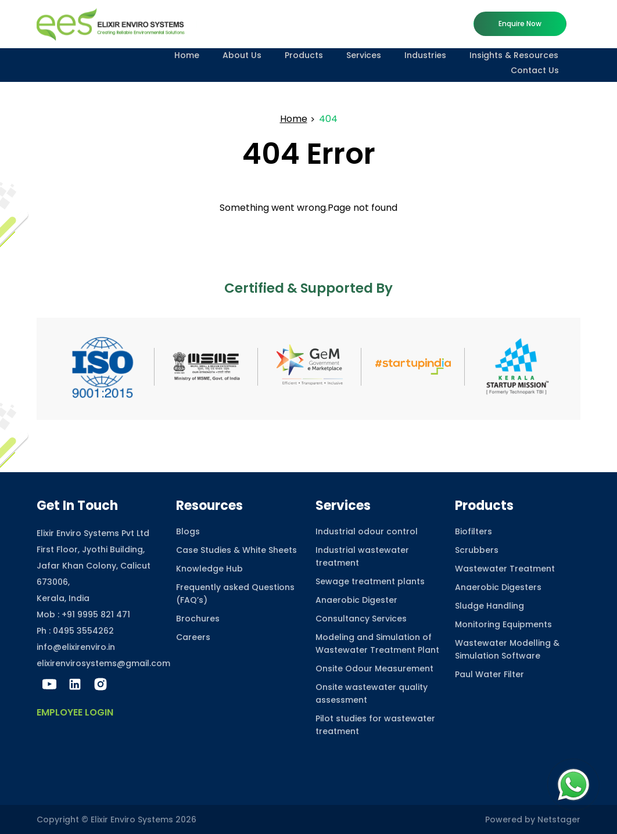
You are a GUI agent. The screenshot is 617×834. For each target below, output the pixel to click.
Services (363, 55)
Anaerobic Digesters (498, 587)
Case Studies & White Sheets (236, 550)
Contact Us (535, 70)
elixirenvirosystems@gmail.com (103, 663)
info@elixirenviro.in (76, 647)
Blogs (188, 531)
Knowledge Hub (209, 568)
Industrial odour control (366, 531)
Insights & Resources (513, 55)
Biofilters (473, 531)
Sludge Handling (489, 606)
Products (304, 55)
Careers (193, 637)
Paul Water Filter (489, 674)
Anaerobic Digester (356, 600)
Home (186, 55)
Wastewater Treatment (505, 568)
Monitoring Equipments (503, 624)
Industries (425, 55)
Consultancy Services (361, 618)
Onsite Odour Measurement (374, 668)
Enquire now (519, 23)
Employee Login (75, 712)
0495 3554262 (83, 631)
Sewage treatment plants (370, 581)
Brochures (198, 618)
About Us (242, 55)
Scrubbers (476, 550)
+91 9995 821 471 (96, 614)
